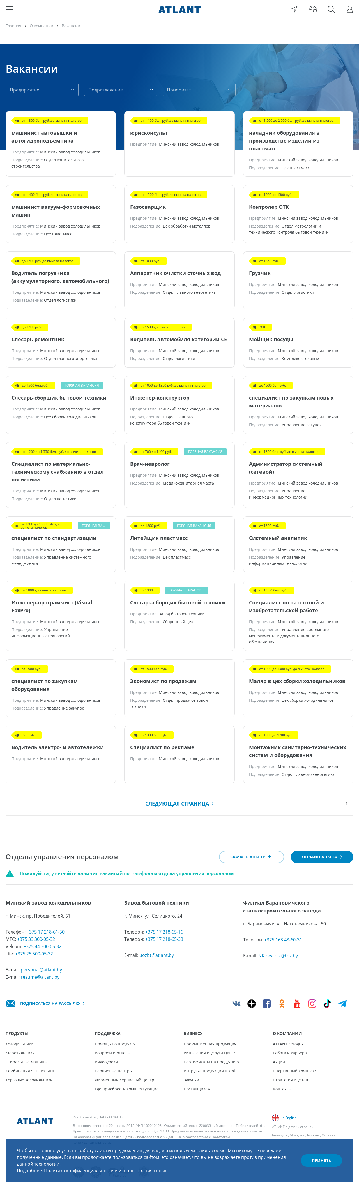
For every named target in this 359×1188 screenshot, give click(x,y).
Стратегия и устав (290, 1079)
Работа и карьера (290, 1053)
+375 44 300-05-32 (42, 946)
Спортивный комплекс (295, 1071)
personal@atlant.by (41, 970)
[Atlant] (179, 9)
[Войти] (349, 9)
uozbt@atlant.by (156, 955)
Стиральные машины (26, 1062)
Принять (321, 1160)
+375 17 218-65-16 (164, 932)
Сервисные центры (114, 1071)
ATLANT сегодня (288, 1044)
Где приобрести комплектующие (126, 1088)
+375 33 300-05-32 (36, 939)
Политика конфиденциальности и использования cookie (105, 1171)
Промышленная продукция (210, 1044)
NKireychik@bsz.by (278, 956)
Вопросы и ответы (112, 1053)
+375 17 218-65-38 (164, 939)
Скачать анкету (251, 857)
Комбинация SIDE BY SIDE (30, 1071)
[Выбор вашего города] (294, 9)
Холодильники (19, 1044)
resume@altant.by (40, 977)
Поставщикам (197, 1088)
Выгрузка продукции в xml (209, 1071)
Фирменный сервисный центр (124, 1079)
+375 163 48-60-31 (283, 940)
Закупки (191, 1079)
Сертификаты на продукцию (211, 1062)
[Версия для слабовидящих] (312, 9)
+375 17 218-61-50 (46, 932)
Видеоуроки (106, 1062)
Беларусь (279, 1135)
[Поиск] (331, 9)
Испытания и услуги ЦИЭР (209, 1053)
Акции (279, 1062)
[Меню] (9, 9)
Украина (329, 1135)
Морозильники (20, 1053)
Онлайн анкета (322, 856)
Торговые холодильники (29, 1079)
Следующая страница (179, 803)
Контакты (282, 1088)
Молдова (297, 1135)
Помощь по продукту (115, 1044)
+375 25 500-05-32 (34, 954)
